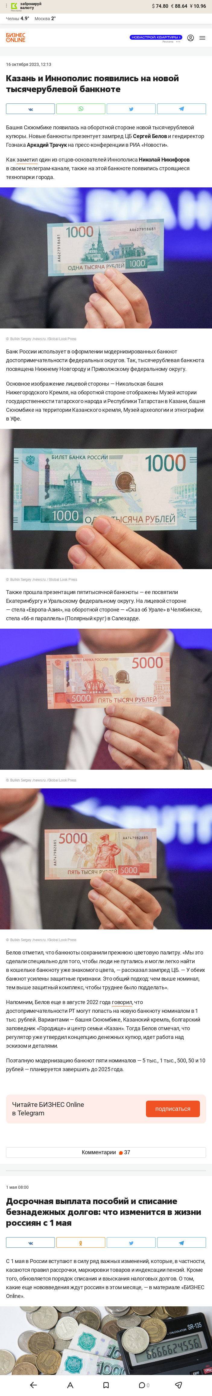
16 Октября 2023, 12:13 (28, 64)
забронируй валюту (30, 6)
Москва (42, 18)
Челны (12, 18)
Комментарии (106, 1152)
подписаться (174, 1108)
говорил (122, 1002)
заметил (27, 159)
